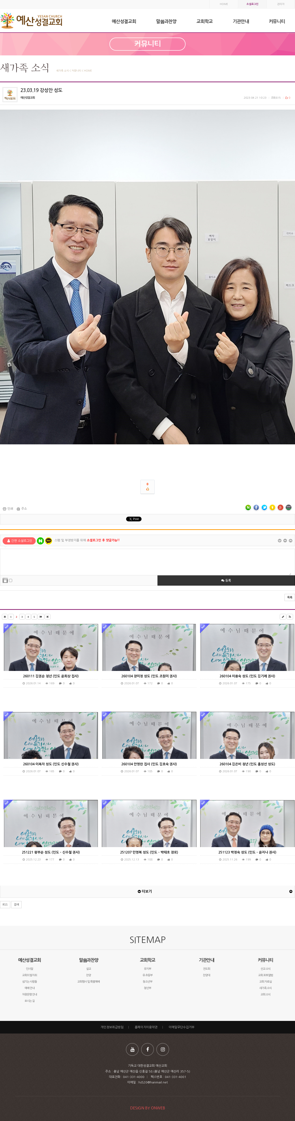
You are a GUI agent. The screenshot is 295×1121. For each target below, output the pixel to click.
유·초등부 (147, 975)
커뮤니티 (265, 960)
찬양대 (206, 975)
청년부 (147, 988)
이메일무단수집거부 (181, 1027)
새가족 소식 (265, 988)
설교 (88, 968)
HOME (224, 4)
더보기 (145, 891)
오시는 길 (29, 1001)
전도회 (206, 968)
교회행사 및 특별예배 (88, 981)
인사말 (29, 968)
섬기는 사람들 (29, 981)
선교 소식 (265, 968)
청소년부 (147, 981)
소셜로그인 (252, 4)
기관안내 (206, 960)
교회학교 (147, 960)
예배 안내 (29, 988)
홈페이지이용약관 (146, 1027)
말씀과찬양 (88, 960)
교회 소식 (265, 994)
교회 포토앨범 (265, 975)
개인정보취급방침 (112, 1027)
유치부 (147, 968)
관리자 (280, 4)
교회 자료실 (265, 981)
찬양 (88, 975)
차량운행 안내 (29, 994)
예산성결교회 (29, 960)
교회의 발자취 (29, 975)
